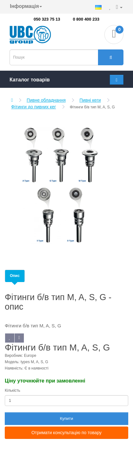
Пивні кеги (90, 100)
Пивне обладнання (46, 100)
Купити (66, 418)
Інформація (26, 6)
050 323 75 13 (47, 19)
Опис (15, 275)
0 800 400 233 (86, 19)
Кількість (12, 390)
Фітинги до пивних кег (33, 106)
